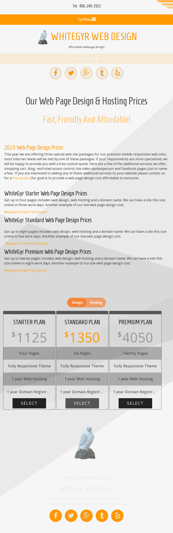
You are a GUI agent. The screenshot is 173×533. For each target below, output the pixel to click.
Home (92, 524)
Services (152, 524)
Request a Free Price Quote (25, 197)
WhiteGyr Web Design (86, 474)
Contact (106, 524)
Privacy (168, 524)
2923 (90, 6)
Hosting (96, 288)
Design (77, 288)
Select (29, 388)
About (121, 524)
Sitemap (136, 524)
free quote (21, 163)
